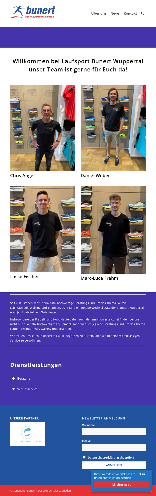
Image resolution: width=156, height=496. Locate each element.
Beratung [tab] (21, 378)
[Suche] (142, 13)
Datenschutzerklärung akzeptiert (111, 457)
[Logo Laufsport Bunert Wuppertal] (33, 13)
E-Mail (86, 441)
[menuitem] (98, 13)
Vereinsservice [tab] (24, 389)
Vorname (88, 425)
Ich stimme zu (121, 484)
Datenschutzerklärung (117, 478)
